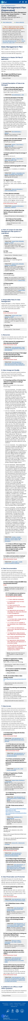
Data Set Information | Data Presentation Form (14, 189)
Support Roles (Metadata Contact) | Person (14, 242)
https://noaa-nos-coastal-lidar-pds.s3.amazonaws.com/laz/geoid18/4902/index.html (16, 813)
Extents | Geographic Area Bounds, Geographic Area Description (15, 173)
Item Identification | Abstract (13, 132)
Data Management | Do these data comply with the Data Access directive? (14, 740)
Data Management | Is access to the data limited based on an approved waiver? (16, 755)
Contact (11, 1003)
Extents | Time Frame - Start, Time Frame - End (14, 159)
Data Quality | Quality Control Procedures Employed (13, 562)
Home (2, 5)
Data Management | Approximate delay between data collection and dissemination (13, 854)
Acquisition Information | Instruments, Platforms (14, 206)
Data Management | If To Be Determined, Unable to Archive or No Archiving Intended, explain (16, 925)
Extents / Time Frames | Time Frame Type (14, 145)
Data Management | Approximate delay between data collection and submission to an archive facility (14, 960)
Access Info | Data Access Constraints (15, 769)
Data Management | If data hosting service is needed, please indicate (16, 798)
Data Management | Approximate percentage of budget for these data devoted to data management (15, 363)
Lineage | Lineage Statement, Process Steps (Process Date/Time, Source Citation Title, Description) (13, 539)
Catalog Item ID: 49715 (10, 5)
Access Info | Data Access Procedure (15, 843)
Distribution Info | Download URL (15, 817)
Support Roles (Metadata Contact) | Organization (14, 264)
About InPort (5, 1003)
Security (16, 1004)
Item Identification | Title (18, 94)
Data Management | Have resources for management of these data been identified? (15, 349)
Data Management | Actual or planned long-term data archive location (15, 899)
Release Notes (17, 1003)
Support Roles (21, 280)
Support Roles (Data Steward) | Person (13, 316)
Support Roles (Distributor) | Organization (15, 781)
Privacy (11, 1004)
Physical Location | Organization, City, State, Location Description (13, 942)
